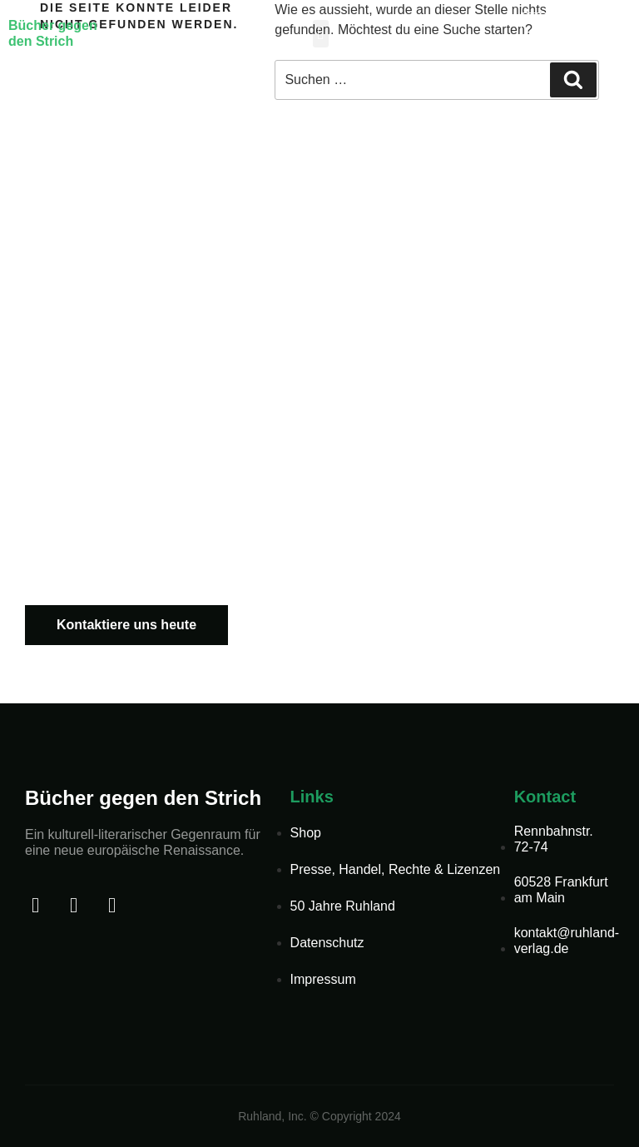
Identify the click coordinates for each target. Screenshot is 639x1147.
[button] (321, 33)
